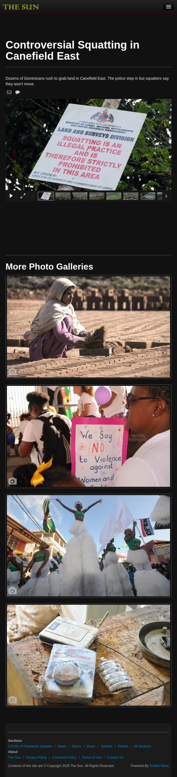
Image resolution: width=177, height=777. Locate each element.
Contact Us (115, 757)
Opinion (106, 746)
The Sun (14, 757)
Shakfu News (159, 766)
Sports (76, 746)
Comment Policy (64, 757)
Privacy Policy (36, 757)
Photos (123, 746)
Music (91, 746)
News (62, 746)
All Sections (142, 746)
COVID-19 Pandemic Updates (30, 746)
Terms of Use (91, 757)
